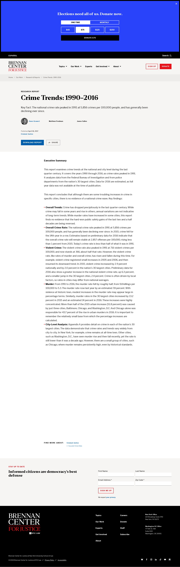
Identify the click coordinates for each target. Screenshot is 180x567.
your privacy (110, 497)
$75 (82, 30)
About (116, 66)
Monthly (104, 22)
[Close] (176, 3)
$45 (68, 30)
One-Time (75, 22)
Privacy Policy (49, 560)
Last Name (140, 471)
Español (13, 56)
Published (24, 131)
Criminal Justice (27, 134)
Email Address (104, 480)
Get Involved (101, 66)
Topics (62, 66)
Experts (88, 66)
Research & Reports (33, 77)
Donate (123, 522)
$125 (97, 30)
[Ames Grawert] (30, 121)
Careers (123, 515)
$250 (112, 30)
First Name (103, 471)
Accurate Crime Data (75, 446)
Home (11, 77)
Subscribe (124, 534)
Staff (122, 528)
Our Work (75, 66)
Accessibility (62, 560)
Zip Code (139, 480)
